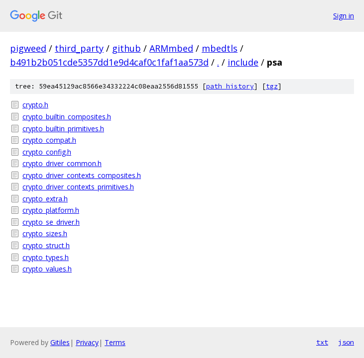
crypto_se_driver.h (51, 222)
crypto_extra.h (45, 198)
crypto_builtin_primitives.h (63, 128)
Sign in (343, 15)
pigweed (28, 48)
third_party (79, 48)
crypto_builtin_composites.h (66, 116)
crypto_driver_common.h (62, 163)
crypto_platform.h (50, 210)
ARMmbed (171, 48)
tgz (272, 86)
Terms (115, 342)
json (346, 342)
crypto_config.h (46, 152)
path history (230, 86)
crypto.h (35, 104)
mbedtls (220, 48)
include (243, 62)
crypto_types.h (45, 257)
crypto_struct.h (46, 245)
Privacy (87, 342)
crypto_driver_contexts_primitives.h (78, 186)
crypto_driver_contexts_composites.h (81, 175)
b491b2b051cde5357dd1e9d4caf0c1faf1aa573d (109, 62)
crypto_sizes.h (44, 233)
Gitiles (60, 342)
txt (322, 342)
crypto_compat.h (49, 140)
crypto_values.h (47, 268)
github (126, 48)
